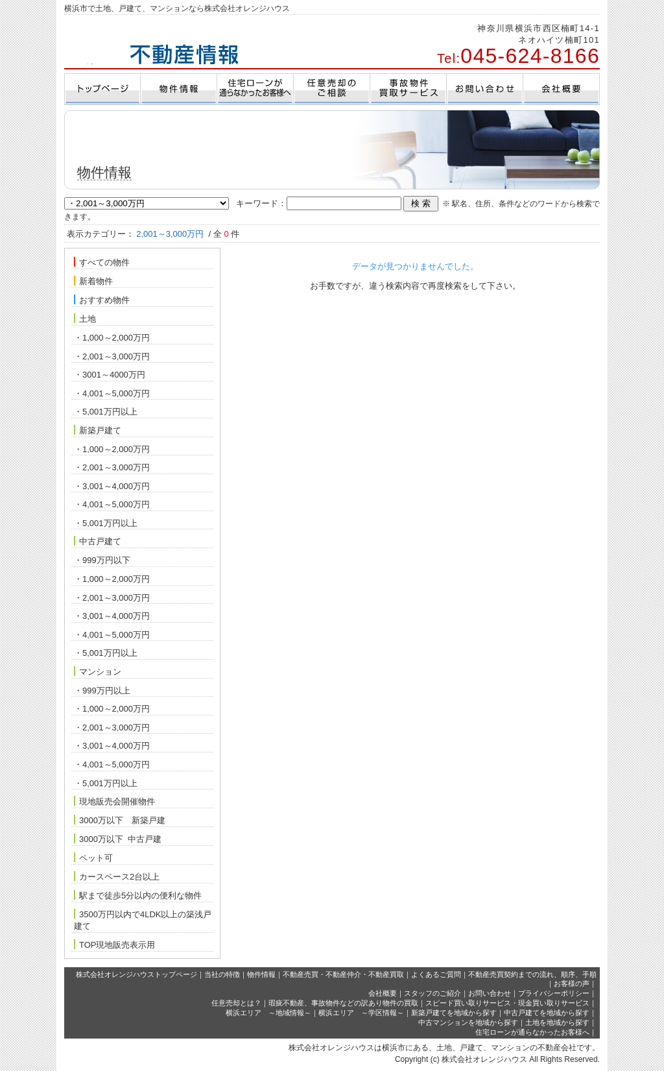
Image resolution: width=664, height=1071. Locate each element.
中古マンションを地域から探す (468, 1022)
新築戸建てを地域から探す (454, 1013)
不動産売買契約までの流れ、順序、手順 (532, 974)
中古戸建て (97, 541)
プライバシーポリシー (553, 993)
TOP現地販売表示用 (115, 944)
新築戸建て (97, 430)
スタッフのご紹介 (432, 993)
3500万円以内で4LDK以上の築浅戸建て (142, 920)
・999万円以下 (102, 560)
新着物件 (93, 281)
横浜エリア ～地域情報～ (268, 1013)
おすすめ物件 (102, 300)
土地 (85, 318)
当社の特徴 (222, 974)
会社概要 (382, 993)
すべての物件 (102, 262)
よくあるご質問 (436, 974)
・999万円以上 (102, 690)
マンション (97, 671)
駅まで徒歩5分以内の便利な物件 (138, 895)
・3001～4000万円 (109, 374)
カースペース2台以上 (117, 876)
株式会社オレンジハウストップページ (136, 974)
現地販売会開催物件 (114, 801)
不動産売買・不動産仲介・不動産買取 (343, 974)
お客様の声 (571, 983)
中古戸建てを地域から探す (546, 1013)
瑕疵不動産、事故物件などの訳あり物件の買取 (343, 1003)
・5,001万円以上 (105, 411)
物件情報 (261, 974)
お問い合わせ (489, 993)
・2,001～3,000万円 (112, 356)
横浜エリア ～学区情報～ (361, 1013)
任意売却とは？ (236, 1003)
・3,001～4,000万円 (112, 486)
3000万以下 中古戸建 (117, 839)
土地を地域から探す (557, 1022)
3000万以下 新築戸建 (119, 820)
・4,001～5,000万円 (112, 393)
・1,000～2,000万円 (112, 338)
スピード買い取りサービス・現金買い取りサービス (507, 1003)
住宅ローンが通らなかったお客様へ (532, 1032)
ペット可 (93, 857)
